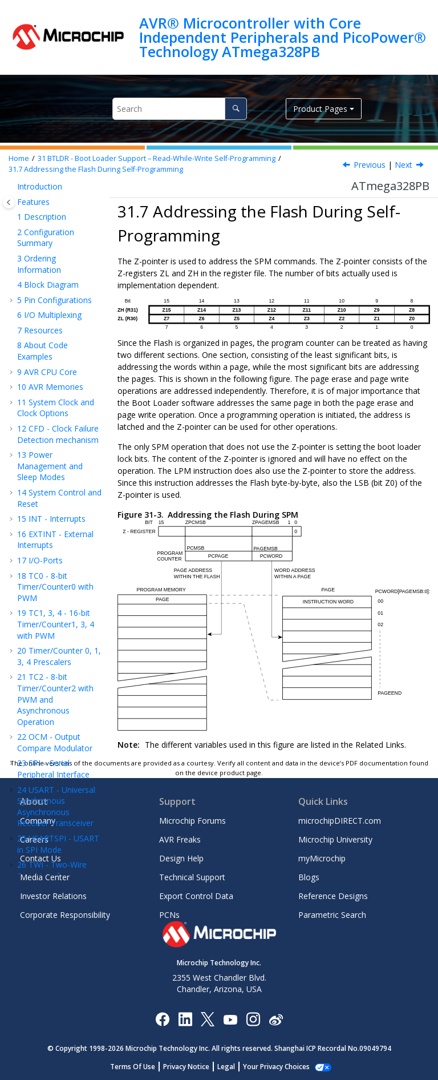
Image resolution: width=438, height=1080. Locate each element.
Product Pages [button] (320, 108)
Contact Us (40, 858)
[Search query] (179, 109)
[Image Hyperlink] (230, 1019)
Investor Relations (53, 895)
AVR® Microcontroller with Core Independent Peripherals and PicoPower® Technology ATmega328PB (282, 37)
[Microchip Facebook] (162, 1018)
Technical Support (192, 877)
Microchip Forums (192, 820)
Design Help (181, 858)
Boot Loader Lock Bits (57, 271)
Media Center (45, 877)
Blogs (308, 877)
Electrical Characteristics (44, 425)
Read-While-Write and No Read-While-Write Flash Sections (61, 196)
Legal (226, 1066)
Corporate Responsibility (65, 914)
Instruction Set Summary (49, 493)
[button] (20, 227)
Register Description (49, 372)
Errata (34, 539)
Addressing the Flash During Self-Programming (96, 169)
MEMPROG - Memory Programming (59, 399)
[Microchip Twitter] (207, 1018)
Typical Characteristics (44, 451)
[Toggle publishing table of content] (9, 202)
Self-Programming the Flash (57, 340)
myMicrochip (322, 858)
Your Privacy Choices (276, 1066)
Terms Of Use (132, 1066)
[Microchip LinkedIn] (185, 1018)
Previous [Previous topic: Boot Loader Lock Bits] (370, 164)
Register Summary (56, 471)
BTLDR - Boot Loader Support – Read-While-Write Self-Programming (156, 158)
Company (37, 820)
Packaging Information (41, 519)
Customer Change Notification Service (53, 602)
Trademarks (39, 691)
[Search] (236, 109)
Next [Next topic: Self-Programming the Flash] (403, 164)
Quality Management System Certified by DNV (56, 717)
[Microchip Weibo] (276, 1019)
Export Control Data (196, 895)
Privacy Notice (186, 1066)
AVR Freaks (180, 839)
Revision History (52, 555)
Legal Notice (40, 675)
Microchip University (335, 839)
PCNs (169, 914)
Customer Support (51, 623)
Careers (34, 839)
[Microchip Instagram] (253, 1018)
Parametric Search (332, 914)
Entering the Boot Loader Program (56, 238)
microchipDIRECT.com (339, 820)
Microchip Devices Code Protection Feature (50, 649)
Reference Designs (333, 895)
